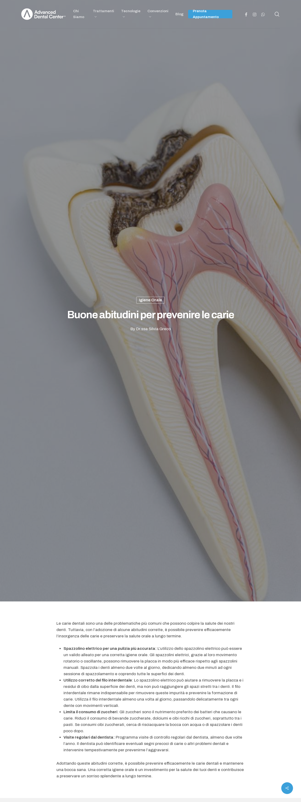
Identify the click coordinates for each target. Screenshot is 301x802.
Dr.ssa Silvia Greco (153, 329)
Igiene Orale (150, 300)
